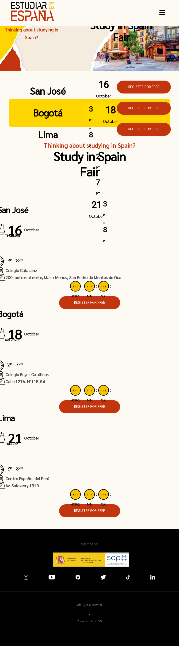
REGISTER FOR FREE (143, 86)
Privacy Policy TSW (89, 621)
